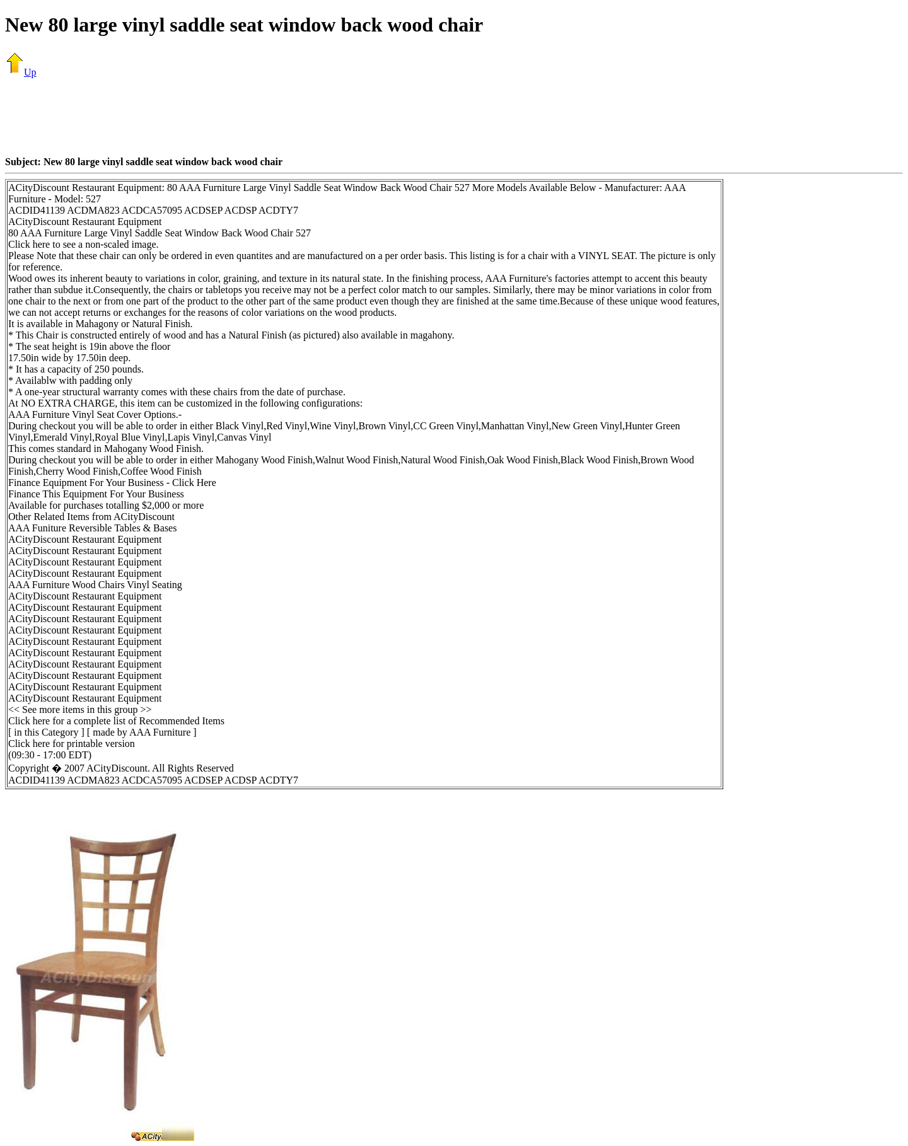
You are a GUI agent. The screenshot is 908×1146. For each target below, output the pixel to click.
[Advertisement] (454, 116)
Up (21, 72)
